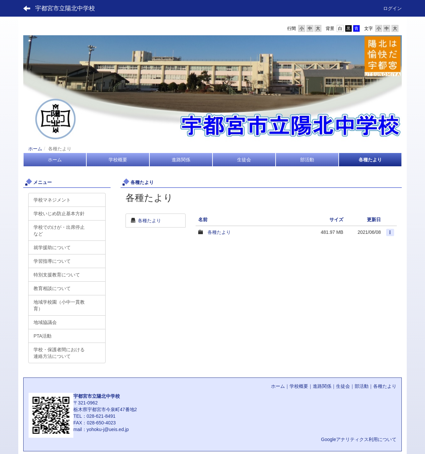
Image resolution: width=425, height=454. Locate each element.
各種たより (149, 220)
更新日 (374, 219)
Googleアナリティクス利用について (358, 439)
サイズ (336, 219)
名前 (203, 219)
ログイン (392, 8)
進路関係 (322, 386)
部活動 (362, 386)
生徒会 (343, 386)
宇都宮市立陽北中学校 (65, 8)
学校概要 (299, 386)
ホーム (35, 148)
